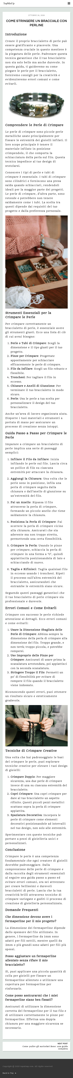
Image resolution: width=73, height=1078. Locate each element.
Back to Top (9, 1073)
